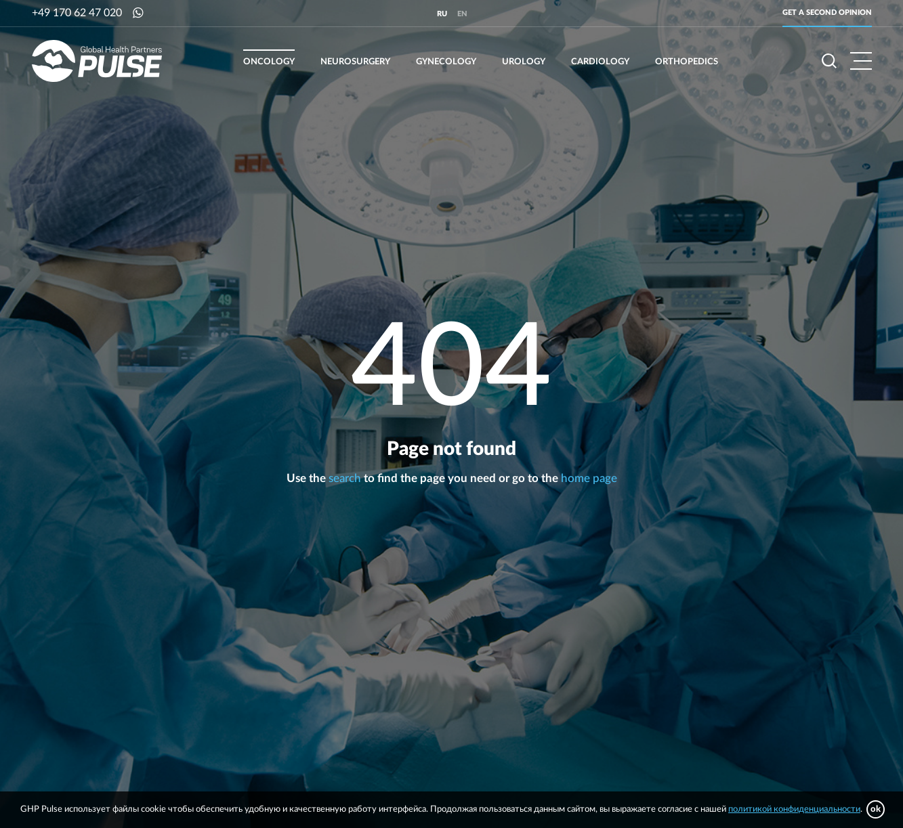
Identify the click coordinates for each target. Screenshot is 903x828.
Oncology (269, 62)
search (345, 478)
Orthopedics (686, 62)
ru (442, 14)
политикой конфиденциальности (794, 809)
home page (589, 478)
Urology (523, 62)
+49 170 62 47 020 (77, 12)
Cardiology (600, 62)
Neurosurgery (355, 62)
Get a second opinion (827, 12)
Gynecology (446, 62)
